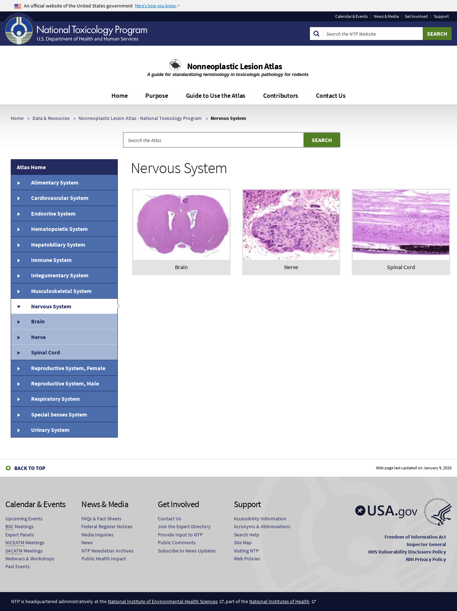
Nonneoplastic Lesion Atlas (234, 66)
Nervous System (51, 306)
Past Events (17, 566)
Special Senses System (59, 414)
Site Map (243, 542)
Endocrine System (53, 213)
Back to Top (29, 468)
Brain (38, 321)
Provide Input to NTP (180, 534)
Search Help (246, 534)
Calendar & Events (351, 16)
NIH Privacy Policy (426, 559)
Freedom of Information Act (415, 537)
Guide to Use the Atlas (216, 95)
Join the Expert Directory (184, 526)
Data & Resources (51, 118)
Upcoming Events (23, 518)
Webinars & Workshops (29, 558)
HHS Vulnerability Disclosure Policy (407, 552)
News (87, 542)
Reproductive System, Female (68, 368)
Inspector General (426, 544)
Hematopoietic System (59, 228)
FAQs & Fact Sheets (101, 518)
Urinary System (50, 429)
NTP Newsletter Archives (107, 550)
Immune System (51, 259)
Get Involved (416, 16)
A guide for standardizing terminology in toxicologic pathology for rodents (228, 74)
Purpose (156, 95)
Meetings (19, 526)
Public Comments (177, 542)
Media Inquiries (97, 534)
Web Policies (247, 558)
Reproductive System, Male (65, 383)
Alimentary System (55, 182)
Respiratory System (55, 398)
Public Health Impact (103, 558)
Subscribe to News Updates (187, 550)
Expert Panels (19, 534)
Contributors (280, 95)
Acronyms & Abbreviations (262, 526)
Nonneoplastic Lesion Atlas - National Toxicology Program (140, 118)
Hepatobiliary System (58, 244)
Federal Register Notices (106, 526)
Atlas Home (31, 167)
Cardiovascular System (60, 197)
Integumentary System (60, 275)
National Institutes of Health (279, 601)
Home (119, 95)
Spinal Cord (45, 352)
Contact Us (331, 95)
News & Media (386, 16)
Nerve (38, 336)
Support (441, 16)
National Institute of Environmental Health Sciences (163, 601)
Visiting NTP (246, 550)
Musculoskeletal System (61, 290)
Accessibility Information (260, 518)
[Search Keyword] (373, 33)
